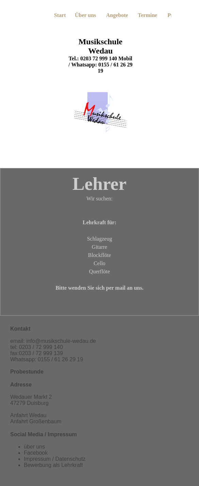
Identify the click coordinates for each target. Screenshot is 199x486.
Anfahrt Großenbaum (35, 421)
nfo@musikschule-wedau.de (62, 341)
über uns (34, 447)
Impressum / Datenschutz (54, 459)
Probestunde (27, 372)
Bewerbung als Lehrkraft (53, 465)
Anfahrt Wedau (28, 415)
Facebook (36, 453)
